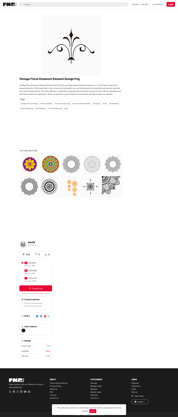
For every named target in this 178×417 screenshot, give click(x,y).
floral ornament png (62, 103)
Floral (48, 351)
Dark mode (137, 396)
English (139, 402)
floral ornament (46, 103)
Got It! (92, 411)
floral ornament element (81, 103)
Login (133, 389)
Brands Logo (95, 392)
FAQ (51, 392)
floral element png (55, 108)
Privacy (41, 293)
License (53, 395)
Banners (93, 389)
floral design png (27, 108)
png (66, 108)
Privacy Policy (55, 386)
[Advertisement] (71, 131)
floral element (41, 108)
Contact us (54, 398)
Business (94, 395)
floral (105, 103)
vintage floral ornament (29, 103)
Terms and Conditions (59, 383)
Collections (136, 386)
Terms (47, 293)
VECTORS (135, 4)
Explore (144, 4)
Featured (135, 383)
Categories (157, 4)
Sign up (134, 392)
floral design (114, 103)
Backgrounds (95, 386)
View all (93, 398)
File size (36, 356)
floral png (96, 103)
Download (36, 288)
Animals (93, 383)
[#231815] (23, 330)
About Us (53, 389)
